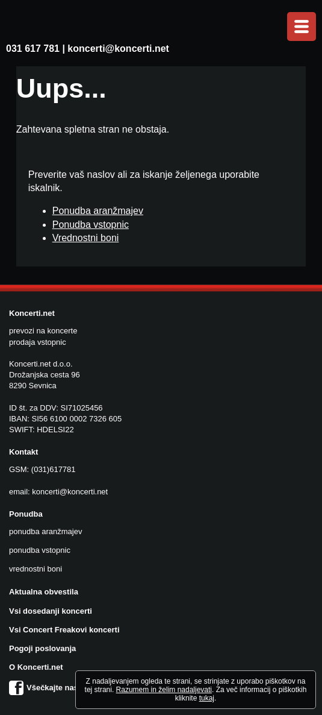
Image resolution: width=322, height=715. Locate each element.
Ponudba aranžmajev (97, 211)
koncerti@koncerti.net (118, 48)
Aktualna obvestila (43, 591)
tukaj (206, 698)
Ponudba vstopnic (90, 224)
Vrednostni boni (85, 238)
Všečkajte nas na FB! (57, 687)
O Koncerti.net (36, 667)
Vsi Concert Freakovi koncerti (64, 629)
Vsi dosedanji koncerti (50, 611)
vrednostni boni (35, 568)
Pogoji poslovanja (42, 648)
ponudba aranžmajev (45, 531)
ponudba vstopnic (39, 550)
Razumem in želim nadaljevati (164, 689)
